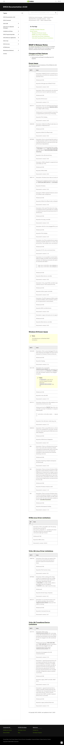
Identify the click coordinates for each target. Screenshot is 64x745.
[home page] (30, 1)
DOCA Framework (7, 20)
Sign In (59, 1)
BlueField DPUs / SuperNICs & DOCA (37, 18)
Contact (49, 741)
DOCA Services (6, 44)
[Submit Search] (55, 12)
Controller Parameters (45, 499)
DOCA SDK (5, 23)
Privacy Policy (6, 741)
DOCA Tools (5, 40)
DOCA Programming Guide (8, 34)
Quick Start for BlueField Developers (8, 27)
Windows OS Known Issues (39, 33)
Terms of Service (21, 741)
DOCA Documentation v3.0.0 (9, 17)
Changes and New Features (37, 29)
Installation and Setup (7, 31)
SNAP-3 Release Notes (46, 20)
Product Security (43, 741)
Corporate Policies (35, 741)
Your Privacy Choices (13, 741)
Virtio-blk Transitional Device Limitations (42, 38)
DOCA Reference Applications (9, 37)
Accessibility (28, 741)
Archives (5, 53)
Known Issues (33, 31)
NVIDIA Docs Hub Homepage (35, 17)
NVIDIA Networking (48, 17)
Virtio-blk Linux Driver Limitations (41, 36)
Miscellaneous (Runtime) (8, 50)
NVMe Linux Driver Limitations (40, 34)
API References (6, 47)
